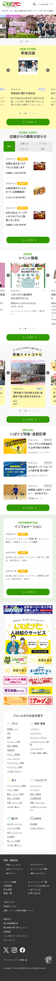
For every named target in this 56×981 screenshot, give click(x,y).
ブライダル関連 (13, 828)
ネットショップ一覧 (37, 882)
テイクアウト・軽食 (15, 763)
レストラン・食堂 (14, 767)
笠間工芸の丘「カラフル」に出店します (15, 165)
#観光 (15, 401)
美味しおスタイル (38, 873)
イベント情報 (10, 882)
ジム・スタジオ (36, 749)
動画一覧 (8, 893)
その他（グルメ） (14, 771)
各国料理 (10, 750)
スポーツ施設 (12, 790)
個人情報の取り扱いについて (16, 927)
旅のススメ (11, 873)
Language (44, 4)
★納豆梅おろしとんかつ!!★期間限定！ (16, 190)
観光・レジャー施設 (15, 794)
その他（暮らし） (14, 845)
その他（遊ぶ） (13, 807)
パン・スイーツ (13, 759)
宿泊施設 (33, 824)
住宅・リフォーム (14, 832)
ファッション (35, 786)
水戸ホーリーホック (14, 869)
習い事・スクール (14, 824)
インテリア (35, 790)
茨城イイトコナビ (13, 865)
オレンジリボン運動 (39, 869)
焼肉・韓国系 (12, 746)
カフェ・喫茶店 (13, 754)
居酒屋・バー (12, 729)
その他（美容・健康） (39, 753)
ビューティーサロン (38, 738)
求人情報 (8, 889)
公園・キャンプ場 (14, 803)
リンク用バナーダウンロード (16, 936)
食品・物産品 (35, 794)
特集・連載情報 (11, 860)
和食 (9, 738)
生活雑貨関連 (35, 798)
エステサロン (35, 733)
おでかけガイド (37, 864)
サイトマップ (9, 940)
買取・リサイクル (37, 803)
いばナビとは (34, 889)
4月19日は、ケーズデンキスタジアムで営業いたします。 (16, 217)
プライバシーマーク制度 (14, 960)
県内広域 (38, 389)
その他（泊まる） (37, 828)
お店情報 (8, 886)
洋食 (9, 733)
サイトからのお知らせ (38, 886)
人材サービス (9, 902)
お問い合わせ (34, 893)
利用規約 (7, 932)
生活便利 (10, 837)
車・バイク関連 (13, 841)
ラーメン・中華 (13, 742)
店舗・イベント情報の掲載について (18, 910)
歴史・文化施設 (13, 798)
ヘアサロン (35, 729)
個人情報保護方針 (11, 923)
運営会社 (7, 919)
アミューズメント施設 (16, 786)
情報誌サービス (10, 906)
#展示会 (14, 318)
